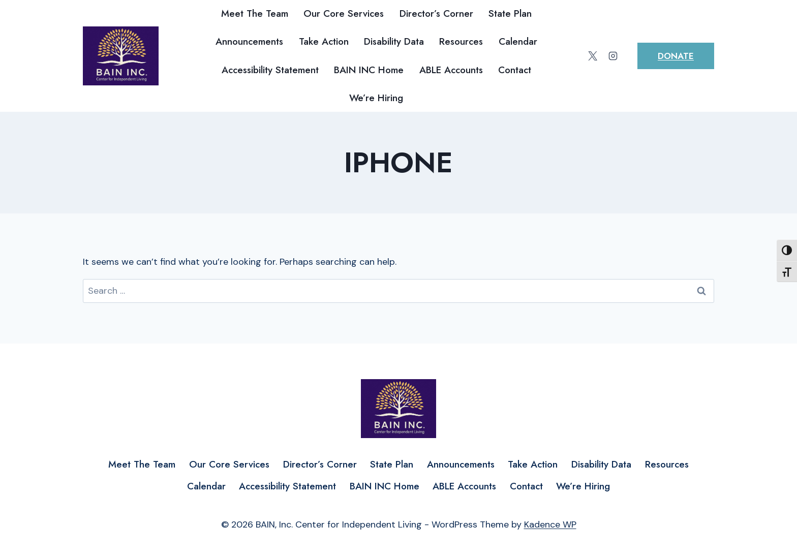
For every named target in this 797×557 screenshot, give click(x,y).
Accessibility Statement (270, 70)
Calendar (518, 41)
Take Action (324, 41)
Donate (676, 56)
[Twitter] (593, 56)
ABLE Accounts (451, 70)
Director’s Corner (436, 13)
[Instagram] (613, 56)
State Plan (510, 13)
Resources (461, 41)
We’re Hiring (376, 98)
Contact (514, 70)
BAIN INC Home (369, 70)
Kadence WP (550, 524)
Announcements (249, 41)
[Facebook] (573, 56)
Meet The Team (254, 13)
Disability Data (394, 41)
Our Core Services (343, 13)
